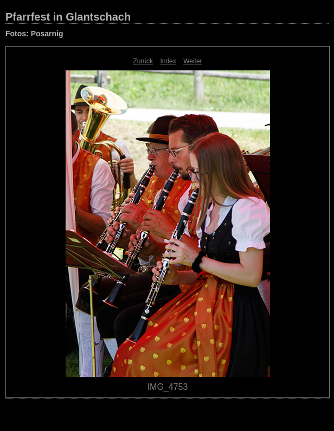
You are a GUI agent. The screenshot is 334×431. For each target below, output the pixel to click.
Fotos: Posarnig (34, 33)
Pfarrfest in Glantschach (68, 17)
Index (168, 61)
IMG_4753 (167, 386)
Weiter (192, 61)
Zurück (143, 61)
